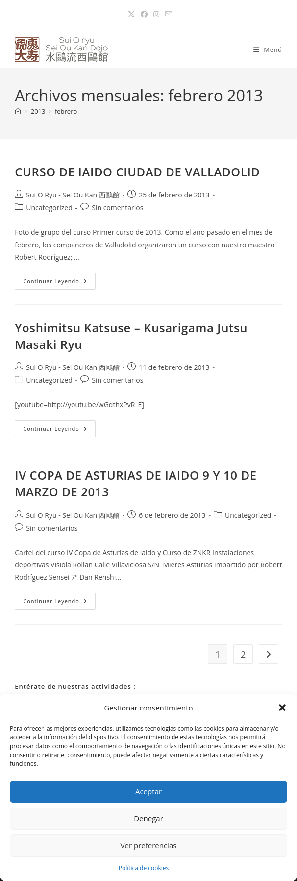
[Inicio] (18, 111)
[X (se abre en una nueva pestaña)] (131, 14)
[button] (282, 707)
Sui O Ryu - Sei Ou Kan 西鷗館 (72, 194)
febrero (66, 111)
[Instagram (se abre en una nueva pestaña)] (156, 14)
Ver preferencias (149, 845)
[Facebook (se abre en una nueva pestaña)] (144, 14)
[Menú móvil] (267, 49)
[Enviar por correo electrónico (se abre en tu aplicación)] (167, 14)
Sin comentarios (117, 207)
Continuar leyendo (59, 279)
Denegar (148, 818)
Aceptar (148, 791)
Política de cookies (144, 868)
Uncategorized (49, 207)
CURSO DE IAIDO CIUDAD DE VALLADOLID (137, 172)
